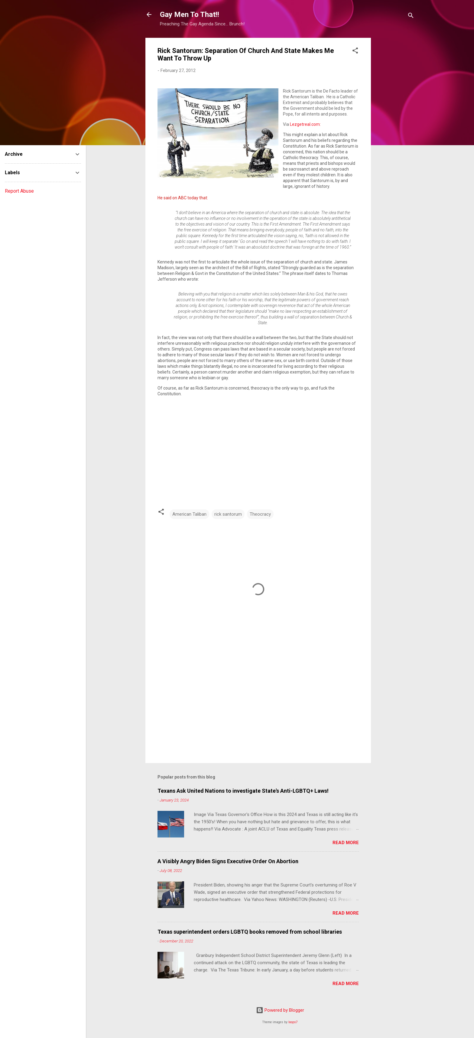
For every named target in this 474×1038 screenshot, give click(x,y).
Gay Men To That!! (189, 14)
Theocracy (260, 514)
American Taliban (189, 514)
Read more (346, 842)
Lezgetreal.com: (305, 124)
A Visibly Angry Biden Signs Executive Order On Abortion (227, 861)
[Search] (410, 16)
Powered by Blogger (280, 1010)
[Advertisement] (395, 128)
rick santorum (228, 514)
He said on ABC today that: (182, 197)
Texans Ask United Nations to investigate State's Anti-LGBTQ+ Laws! (243, 791)
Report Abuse (19, 191)
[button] (355, 51)
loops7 (293, 1022)
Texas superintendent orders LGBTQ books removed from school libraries (249, 932)
